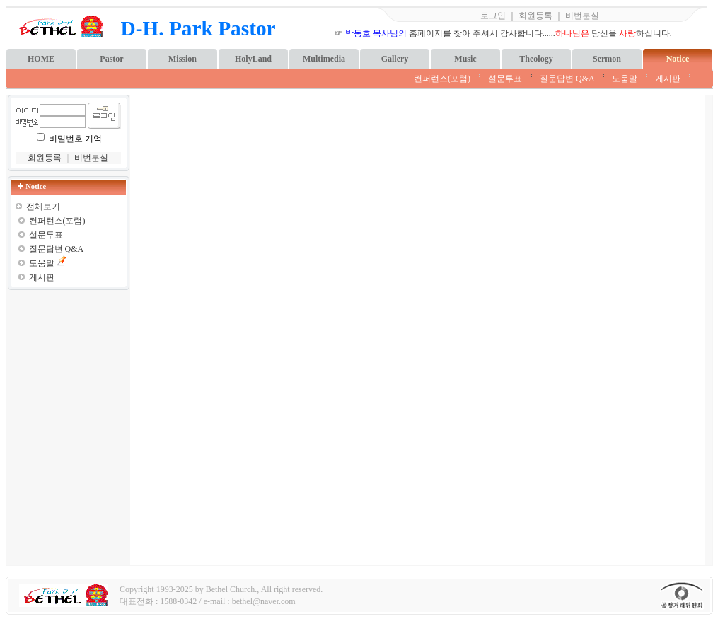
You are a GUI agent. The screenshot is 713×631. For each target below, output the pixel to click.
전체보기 (43, 207)
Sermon (607, 59)
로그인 (493, 16)
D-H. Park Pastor (198, 28)
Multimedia (324, 59)
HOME (41, 59)
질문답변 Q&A (567, 78)
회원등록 (535, 16)
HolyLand (253, 59)
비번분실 (582, 16)
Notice (678, 59)
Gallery (395, 59)
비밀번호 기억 (75, 139)
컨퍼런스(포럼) (442, 78)
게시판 (667, 78)
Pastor (111, 59)
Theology (535, 59)
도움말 (624, 78)
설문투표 (505, 78)
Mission (182, 59)
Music (465, 59)
